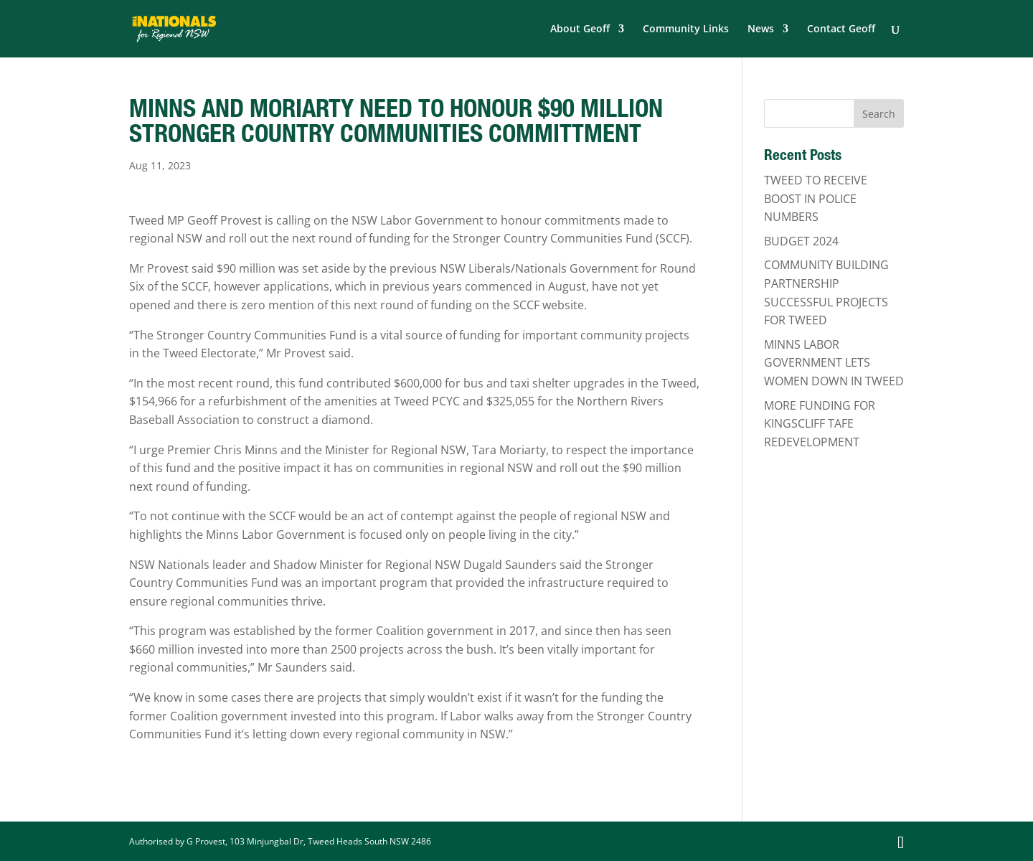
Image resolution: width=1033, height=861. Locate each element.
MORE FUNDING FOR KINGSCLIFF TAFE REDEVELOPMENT (819, 423)
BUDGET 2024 (801, 241)
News (760, 29)
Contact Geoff (841, 29)
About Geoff (580, 29)
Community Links (686, 29)
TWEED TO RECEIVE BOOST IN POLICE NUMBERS (815, 198)
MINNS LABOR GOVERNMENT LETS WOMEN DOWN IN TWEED (834, 363)
